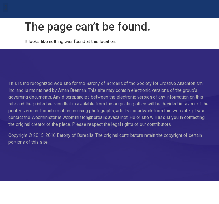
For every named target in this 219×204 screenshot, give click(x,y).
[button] (5, 7)
